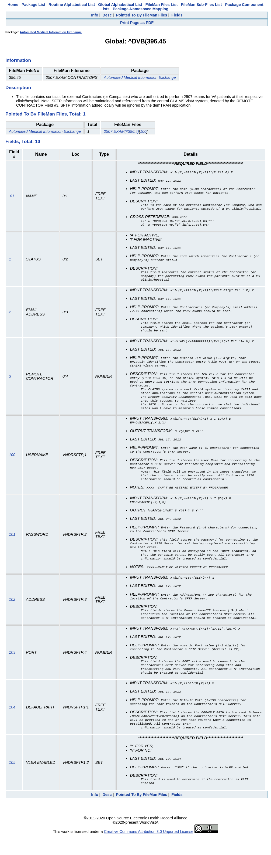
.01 (11, 197)
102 (12, 614)
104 (12, 725)
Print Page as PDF (137, 23)
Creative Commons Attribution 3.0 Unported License (148, 851)
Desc (107, 15)
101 (12, 547)
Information (18, 60)
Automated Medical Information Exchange (51, 32)
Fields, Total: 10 (22, 141)
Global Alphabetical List (120, 4)
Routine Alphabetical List (71, 4)
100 (143, 131)
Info (94, 15)
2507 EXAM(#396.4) (121, 131)
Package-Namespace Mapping (140, 9)
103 (12, 668)
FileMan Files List (161, 4)
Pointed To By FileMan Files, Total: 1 (45, 114)
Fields (177, 15)
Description (18, 87)
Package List (33, 4)
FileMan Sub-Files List (201, 4)
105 (12, 781)
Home (13, 4)
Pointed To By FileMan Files (141, 15)
